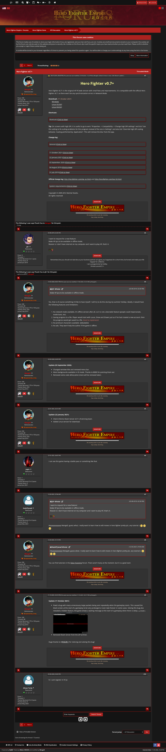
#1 (145, 75)
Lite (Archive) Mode (34, 745)
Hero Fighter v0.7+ (71, 30)
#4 (145, 359)
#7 (145, 494)
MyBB (11, 750)
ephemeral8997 (22, 274)
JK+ (27, 247)
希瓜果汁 (65, 642)
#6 (145, 455)
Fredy (19, 225)
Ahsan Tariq (27, 688)
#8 (145, 540)
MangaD (96, 75)
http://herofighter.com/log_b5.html (108, 179)
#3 (145, 282)
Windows (55, 102)
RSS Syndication (50, 745)
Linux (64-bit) (57, 107)
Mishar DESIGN (24, 750)
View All (20, 112)
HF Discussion (55, 30)
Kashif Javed (27, 508)
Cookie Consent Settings (69, 745)
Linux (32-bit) (57, 104)
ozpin (28, 469)
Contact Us (19, 745)
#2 (145, 233)
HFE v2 (9, 745)
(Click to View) (62, 119)
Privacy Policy (86, 745)
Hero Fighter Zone (39, 30)
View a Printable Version (27, 732)
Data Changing (76, 563)
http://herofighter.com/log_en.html (77, 179)
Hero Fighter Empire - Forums (17, 30)
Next (29, 65)
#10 (145, 674)
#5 (145, 409)
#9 (145, 595)
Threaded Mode (142, 71)
